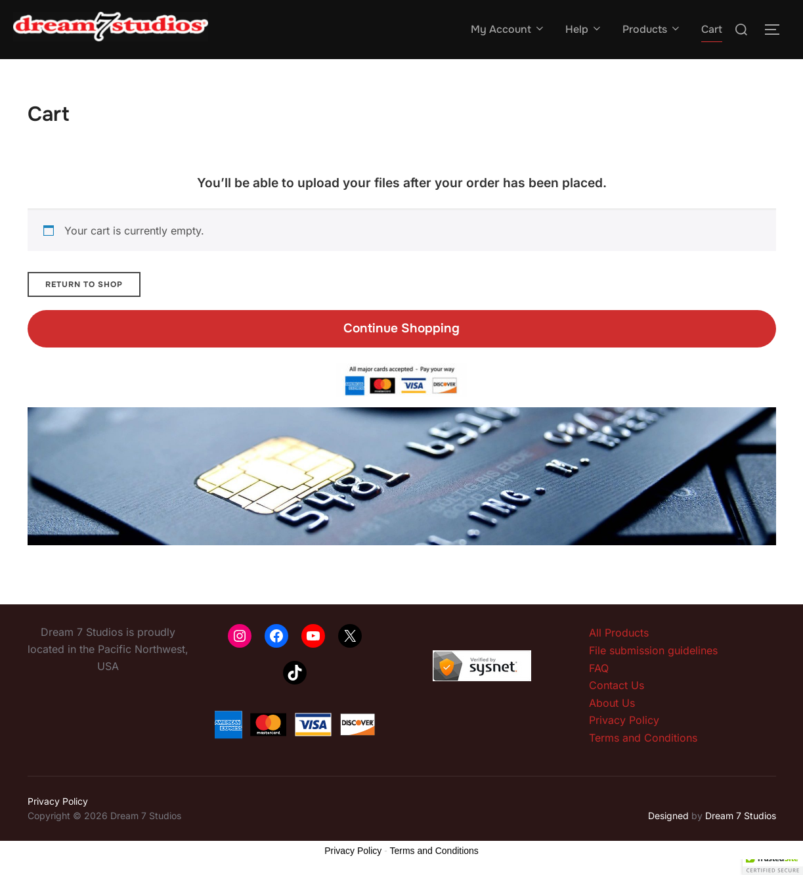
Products (652, 29)
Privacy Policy (624, 720)
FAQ (599, 668)
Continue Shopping (401, 328)
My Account (508, 29)
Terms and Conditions (643, 737)
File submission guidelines (653, 650)
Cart (711, 29)
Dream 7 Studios (740, 815)
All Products (619, 632)
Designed (668, 815)
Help (584, 29)
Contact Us (616, 685)
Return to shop (84, 284)
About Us (612, 702)
